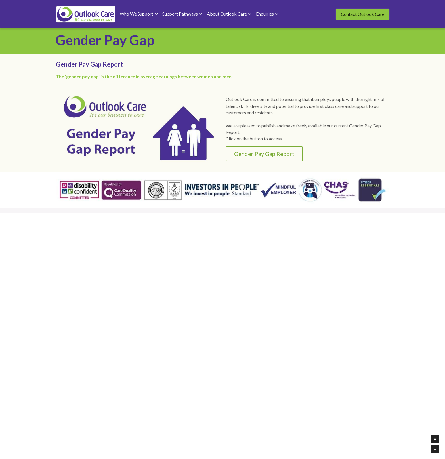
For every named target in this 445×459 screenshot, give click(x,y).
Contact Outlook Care (362, 14)
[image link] (85, 13)
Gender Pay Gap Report (225, 135)
